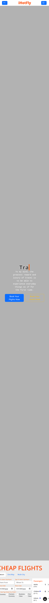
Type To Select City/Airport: (22, 579)
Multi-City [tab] (21, 574)
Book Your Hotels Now (34, 298)
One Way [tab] (11, 574)
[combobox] (23, 582)
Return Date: (18, 586)
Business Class (22, 595)
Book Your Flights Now (14, 298)
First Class (29, 595)
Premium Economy (12, 595)
